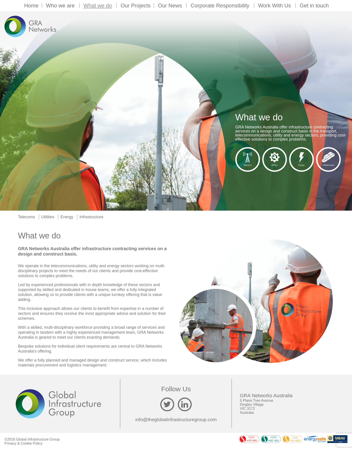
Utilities (47, 217)
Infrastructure (91, 217)
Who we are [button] (61, 5)
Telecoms (26, 217)
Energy (66, 217)
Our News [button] (170, 5)
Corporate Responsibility (221, 5)
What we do (98, 5)
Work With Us (275, 5)
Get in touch (314, 5)
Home (31, 5)
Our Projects (135, 5)
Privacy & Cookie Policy (23, 443)
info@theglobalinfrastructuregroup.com (176, 419)
